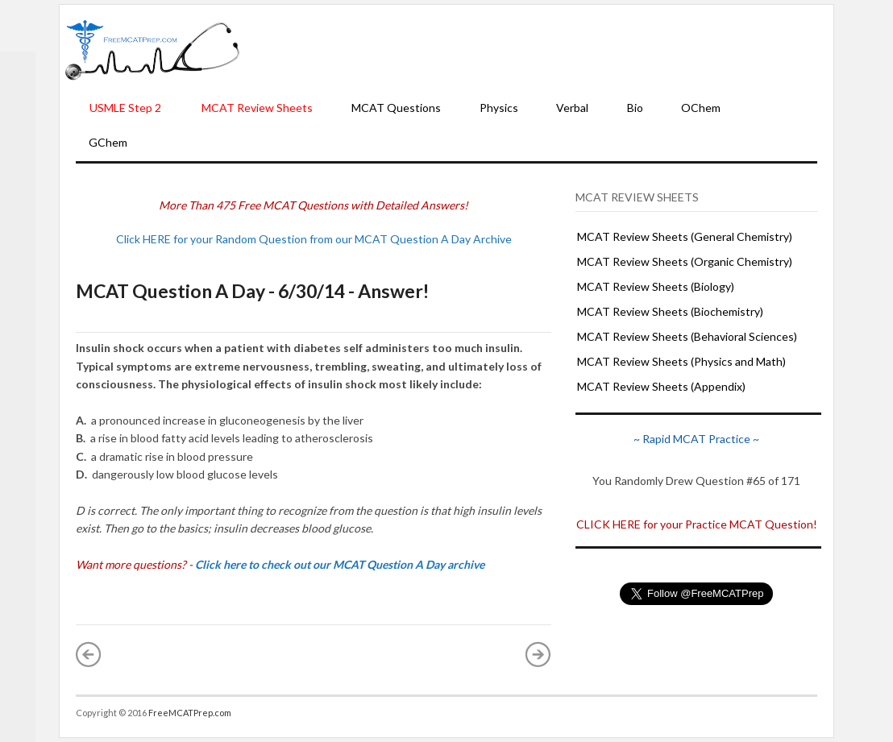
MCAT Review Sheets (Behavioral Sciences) (687, 336)
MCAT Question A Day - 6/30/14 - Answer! (252, 291)
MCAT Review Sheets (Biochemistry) (670, 311)
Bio (635, 107)
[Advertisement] (536, 49)
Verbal (572, 107)
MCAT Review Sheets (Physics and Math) (681, 361)
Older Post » (538, 654)
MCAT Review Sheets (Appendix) (661, 386)
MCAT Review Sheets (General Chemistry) (684, 236)
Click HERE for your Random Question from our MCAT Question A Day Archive (314, 239)
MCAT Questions (396, 107)
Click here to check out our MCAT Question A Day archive (339, 564)
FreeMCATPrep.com (189, 712)
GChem (108, 142)
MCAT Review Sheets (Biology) (655, 286)
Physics (499, 107)
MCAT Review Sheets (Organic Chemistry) (684, 261)
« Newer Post (89, 654)
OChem (701, 107)
